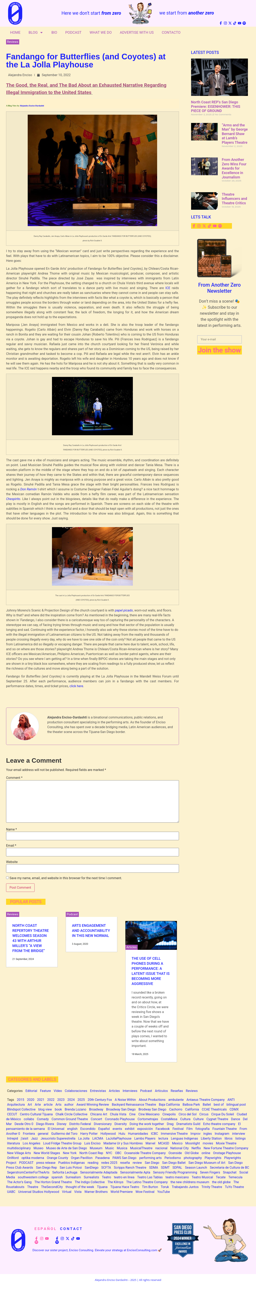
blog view (45, 1109)
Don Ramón (28, 489)
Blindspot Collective (21, 1109)
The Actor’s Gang (19, 1182)
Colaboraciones (76, 1091)
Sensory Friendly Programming (175, 1172)
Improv (195, 1134)
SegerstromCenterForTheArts (28, 1172)
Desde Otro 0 (24, 1124)
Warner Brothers (96, 1192)
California (192, 1109)
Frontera (29, 1134)
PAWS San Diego (124, 1158)
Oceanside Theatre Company (145, 1153)
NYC (109, 1153)
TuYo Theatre (234, 1187)
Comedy (43, 1119)
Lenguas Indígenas (184, 1138)
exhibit (129, 1129)
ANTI (231, 1100)
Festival (178, 1129)
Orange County (57, 1158)
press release (46, 1163)
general (43, 1134)
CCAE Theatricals (214, 1109)
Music (109, 1148)
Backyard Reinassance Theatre (134, 1104)
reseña (125, 1163)
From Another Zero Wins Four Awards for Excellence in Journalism (234, 168)
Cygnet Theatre (217, 1119)
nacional (161, 1148)
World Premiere (122, 1192)
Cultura (185, 1119)
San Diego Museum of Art (206, 1163)
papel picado (124, 610)
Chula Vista (118, 1114)
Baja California (169, 1104)
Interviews (130, 1091)
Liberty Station (211, 1138)
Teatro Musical (202, 1177)
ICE (168, 288)
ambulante (176, 1100)
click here (76, 686)
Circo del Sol (188, 1114)
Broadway (96, 1109)
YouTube (163, 1192)
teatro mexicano (177, 1177)
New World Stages (47, 1153)
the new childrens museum (189, 1182)
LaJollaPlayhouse (118, 1138)
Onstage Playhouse (227, 1153)
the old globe (221, 1182)
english (72, 1129)
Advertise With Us (136, 32)
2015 (20, 1100)
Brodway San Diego (152, 1109)
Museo (38, 1148)
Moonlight (192, 1143)
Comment (14, 777)
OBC (118, 1153)
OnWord (13, 1158)
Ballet (207, 1104)
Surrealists (91, 1177)
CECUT (12, 1114)
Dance (235, 1119)
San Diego (152, 1163)
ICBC (154, 1134)
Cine (132, 1114)
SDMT (165, 1167)
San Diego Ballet (174, 1163)
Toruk (165, 1187)
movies (208, 1143)
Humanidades (138, 1134)
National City (179, 1148)
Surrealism (73, 1177)
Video (58, 1091)
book (58, 1109)
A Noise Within (125, 1100)
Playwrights (213, 1158)
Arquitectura (16, 1104)
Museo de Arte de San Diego (66, 1148)
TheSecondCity (52, 1187)
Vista (77, 1192)
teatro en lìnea (124, 1177)
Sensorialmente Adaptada (98, 1172)
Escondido (87, 1129)
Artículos (161, 1091)
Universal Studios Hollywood (38, 1192)
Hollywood (108, 1134)
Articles (131, 947)
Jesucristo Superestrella (58, 1138)
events (117, 1129)
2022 (50, 1100)
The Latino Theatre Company (147, 1182)
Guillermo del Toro (64, 1134)
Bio (54, 32)
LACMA (97, 1138)
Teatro (106, 1177)
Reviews (12, 42)
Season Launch (196, 1167)
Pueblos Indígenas (71, 1163)
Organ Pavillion (82, 1158)
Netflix (196, 1148)
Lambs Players (145, 1138)
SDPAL (177, 1167)
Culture (198, 1119)
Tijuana (102, 1187)
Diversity (120, 1124)
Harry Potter (89, 1134)
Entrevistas (98, 1091)
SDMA (153, 1167)
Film (189, 1129)
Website (12, 862)
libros (228, 1138)
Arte (38, 1104)
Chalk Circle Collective (72, 1114)
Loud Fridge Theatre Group (62, 1143)
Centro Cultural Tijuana (36, 1114)
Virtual (66, 1192)
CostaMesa (169, 1119)
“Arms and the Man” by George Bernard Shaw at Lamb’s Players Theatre (235, 134)
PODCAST (26, 1163)
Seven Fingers (210, 1172)
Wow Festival (144, 1192)
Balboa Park (191, 1104)
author (69, 1104)
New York (70, 1153)
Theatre (32, 1187)
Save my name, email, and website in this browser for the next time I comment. (66, 878)
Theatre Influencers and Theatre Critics (234, 198)
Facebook (163, 1129)
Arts (58, 1104)
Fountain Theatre (224, 1129)
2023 (61, 1100)
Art (30, 1104)
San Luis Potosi (71, 1167)
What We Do (101, 32)
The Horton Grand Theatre (53, 1182)
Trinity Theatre (211, 1187)
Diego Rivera (45, 1124)
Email (11, 845)
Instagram (222, 1134)
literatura (13, 1143)
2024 (71, 1100)
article (48, 1104)
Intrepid (12, 1138)
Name (11, 829)
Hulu (121, 1134)
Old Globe (192, 1153)
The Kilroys (116, 1182)
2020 (30, 1100)
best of (219, 1104)
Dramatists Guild (188, 1124)
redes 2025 (109, 1163)
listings (240, 1138)
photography (193, 1158)
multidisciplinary (19, 1148)
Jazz (34, 1138)
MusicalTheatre (141, 1148)
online (206, 1153)
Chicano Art (98, 1114)
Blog (36, 32)
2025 (81, 1100)
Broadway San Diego (121, 1109)
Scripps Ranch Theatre (130, 1167)
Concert (96, 1119)
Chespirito (13, 499)
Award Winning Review (92, 1104)
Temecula (235, 1177)
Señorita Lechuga (64, 1172)
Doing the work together (147, 1124)
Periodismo (173, 1158)
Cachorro (175, 1109)
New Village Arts (19, 1153)
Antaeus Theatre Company (205, 1100)
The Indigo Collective (90, 1182)
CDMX (234, 1109)
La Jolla (84, 1138)
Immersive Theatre (174, 1134)
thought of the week (80, 1187)
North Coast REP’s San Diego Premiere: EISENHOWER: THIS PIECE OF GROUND (215, 106)
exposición (145, 1129)
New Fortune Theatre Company (226, 1148)
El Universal (56, 1129)
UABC (11, 1192)
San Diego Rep (46, 1167)
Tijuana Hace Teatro (124, 1187)
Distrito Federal (80, 1124)
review (137, 1163)
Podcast (73, 32)
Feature (45, 1091)
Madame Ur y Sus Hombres (123, 1143)
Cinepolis (169, 1114)
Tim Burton (150, 1187)
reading (93, 1163)
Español (104, 1129)
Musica (122, 1148)
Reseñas (177, 1091)
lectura (163, 1138)
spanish (57, 1177)
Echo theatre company (219, 1124)
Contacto (171, 32)
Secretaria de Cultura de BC (229, 1167)
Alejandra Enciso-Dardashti (32, 106)
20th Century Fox (100, 1100)
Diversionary (103, 1124)
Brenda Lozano (75, 1109)
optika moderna (32, 1158)
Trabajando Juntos (185, 1187)
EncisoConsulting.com (142, 1250)
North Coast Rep (91, 1153)
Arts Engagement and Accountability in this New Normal (91, 930)
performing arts (150, 1158)
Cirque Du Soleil (222, 1114)
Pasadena (102, 1158)
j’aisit (24, 1138)
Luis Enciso (92, 1143)
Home (15, 32)
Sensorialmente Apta (135, 1172)
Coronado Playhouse (120, 1119)
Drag (170, 1124)
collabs (29, 1119)
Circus (203, 1114)
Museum (96, 1148)
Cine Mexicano (149, 1114)
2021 (40, 1100)
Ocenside (175, 1153)
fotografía (203, 1129)
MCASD (163, 1143)
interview (238, 1134)
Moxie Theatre (226, 1143)
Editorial (31, 1091)
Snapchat (229, 1172)
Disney (61, 1124)
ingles (207, 1134)
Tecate (220, 1177)
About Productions (152, 1100)
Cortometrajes (148, 1119)
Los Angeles (31, 1143)
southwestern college (33, 1177)
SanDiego (91, 1167)
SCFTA (106, 1167)
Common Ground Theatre (70, 1119)
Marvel (150, 1143)
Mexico (177, 1143)
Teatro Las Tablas (150, 1177)
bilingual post (236, 1104)
